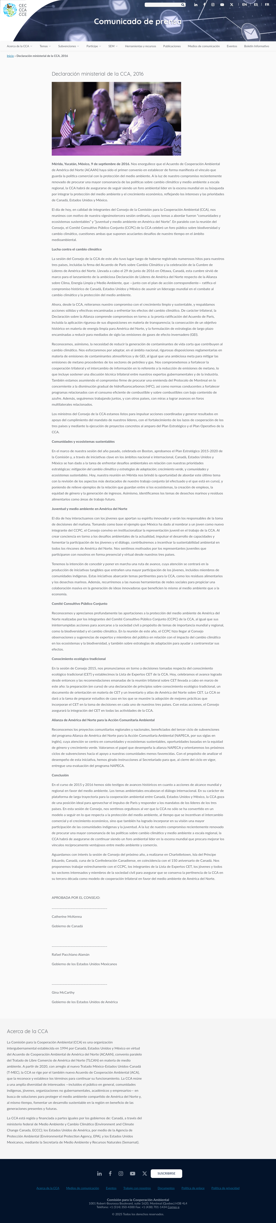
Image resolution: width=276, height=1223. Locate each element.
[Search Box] (165, 5)
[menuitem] (242, 4)
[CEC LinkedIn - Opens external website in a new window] (197, 5)
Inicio (10, 56)
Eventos (232, 46)
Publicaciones (172, 46)
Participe (92, 46)
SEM (111, 46)
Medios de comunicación (204, 46)
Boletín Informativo (256, 46)
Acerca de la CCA (18, 46)
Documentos (166, 1188)
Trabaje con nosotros (137, 1188)
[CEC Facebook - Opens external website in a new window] (205, 5)
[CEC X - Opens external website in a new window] (232, 5)
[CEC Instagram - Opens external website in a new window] (214, 5)
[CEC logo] (32, 32)
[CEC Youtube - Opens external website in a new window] (223, 5)
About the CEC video (211, 1062)
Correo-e (173, 1207)
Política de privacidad (226, 1188)
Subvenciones (67, 46)
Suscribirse (167, 1173)
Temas (44, 46)
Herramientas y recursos (140, 46)
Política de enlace (193, 1188)
